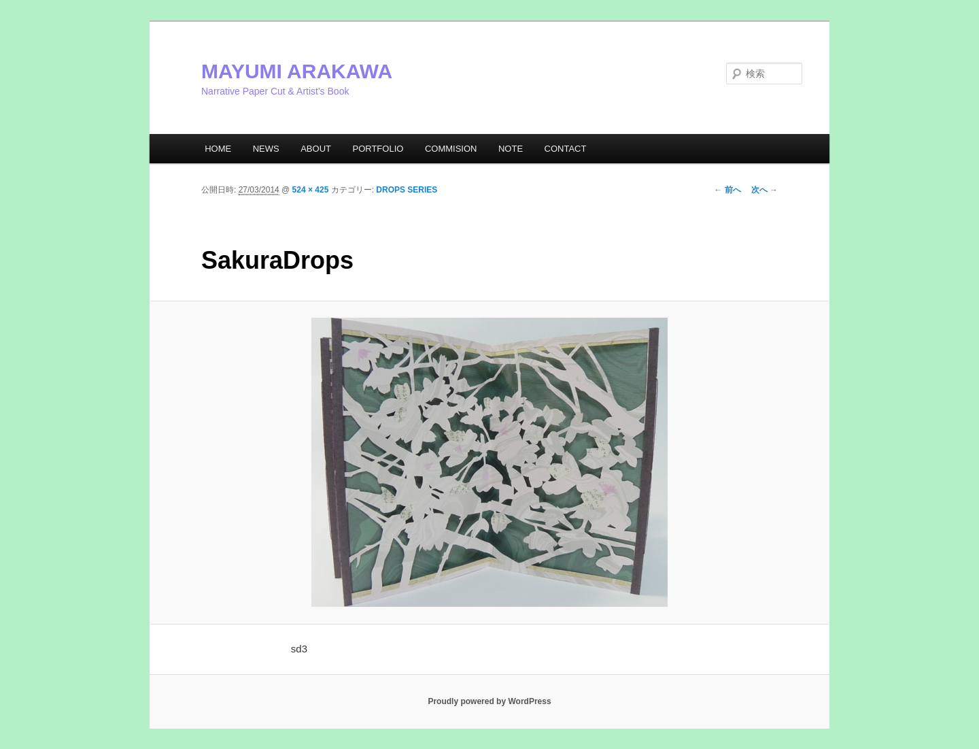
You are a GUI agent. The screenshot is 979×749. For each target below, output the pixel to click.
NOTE (510, 149)
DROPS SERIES (406, 190)
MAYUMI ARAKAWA (296, 71)
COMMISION (451, 149)
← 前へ (727, 190)
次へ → (764, 190)
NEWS (266, 149)
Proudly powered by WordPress (489, 701)
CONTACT (566, 149)
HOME (218, 149)
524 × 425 (310, 190)
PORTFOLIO (377, 149)
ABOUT (315, 149)
